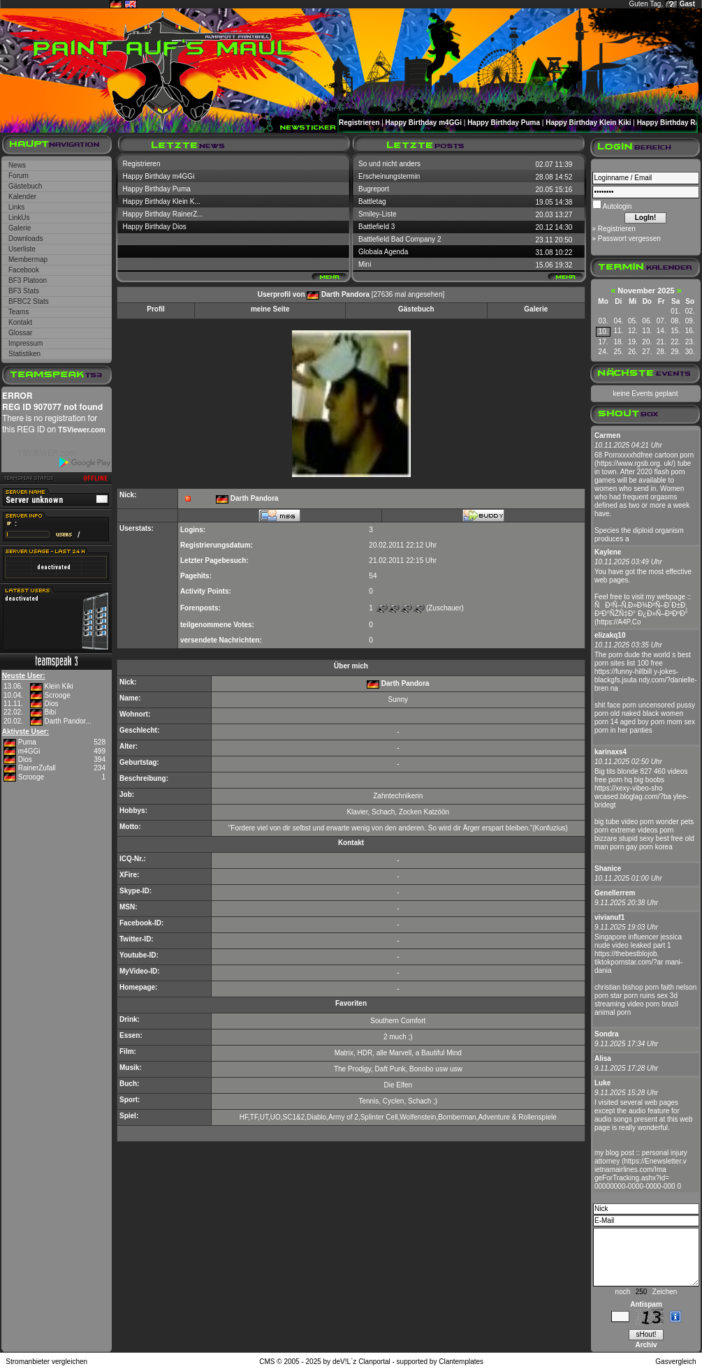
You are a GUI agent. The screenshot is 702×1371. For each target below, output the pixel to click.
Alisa (602, 1058)
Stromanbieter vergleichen (46, 1361)
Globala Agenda (383, 252)
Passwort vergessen (629, 238)
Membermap (27, 259)
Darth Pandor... (67, 721)
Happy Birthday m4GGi (424, 122)
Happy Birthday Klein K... (161, 201)
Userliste (22, 249)
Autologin (616, 206)
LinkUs (19, 217)
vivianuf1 (609, 917)
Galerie (19, 228)
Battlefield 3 (376, 226)
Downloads (25, 238)
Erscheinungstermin (389, 176)
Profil (156, 309)
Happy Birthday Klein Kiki (588, 122)
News (17, 165)
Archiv (646, 1345)
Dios (51, 704)
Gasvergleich (675, 1361)
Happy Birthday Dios (155, 226)
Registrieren (359, 122)
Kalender (22, 196)
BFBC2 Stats (28, 301)
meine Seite (270, 309)
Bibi (50, 712)
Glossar (20, 333)
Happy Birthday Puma (503, 122)
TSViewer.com (81, 430)
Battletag (372, 201)
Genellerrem (614, 893)
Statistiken (24, 354)
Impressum (25, 343)
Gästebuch (25, 186)
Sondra (606, 1034)
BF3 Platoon (27, 280)
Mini (364, 264)
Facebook (23, 270)
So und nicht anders (389, 164)
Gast (687, 4)
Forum (18, 175)
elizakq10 (609, 635)
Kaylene (607, 552)
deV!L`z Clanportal (361, 1361)
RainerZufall (37, 768)
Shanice (607, 868)
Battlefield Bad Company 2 (399, 239)
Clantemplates (461, 1361)
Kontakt (20, 322)
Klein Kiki (58, 686)
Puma (27, 742)
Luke (602, 1083)
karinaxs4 (610, 752)
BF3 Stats (23, 291)
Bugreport (373, 189)
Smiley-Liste (377, 214)
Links (16, 207)
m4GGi (29, 751)
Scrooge (57, 695)
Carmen (607, 435)
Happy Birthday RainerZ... (163, 214)
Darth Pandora (345, 294)
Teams (18, 312)
